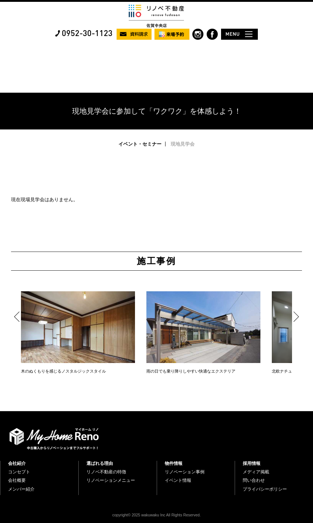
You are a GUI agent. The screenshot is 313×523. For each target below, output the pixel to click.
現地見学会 (183, 144)
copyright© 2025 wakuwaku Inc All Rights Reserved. (156, 515)
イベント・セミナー (139, 144)
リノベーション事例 (184, 472)
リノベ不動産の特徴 (106, 472)
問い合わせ (254, 480)
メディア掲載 (256, 472)
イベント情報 (178, 480)
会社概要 (17, 480)
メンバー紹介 (21, 489)
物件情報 (173, 463)
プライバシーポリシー (265, 489)
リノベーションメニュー (110, 480)
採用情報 (251, 463)
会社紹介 (17, 463)
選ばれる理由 (99, 463)
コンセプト (19, 472)
